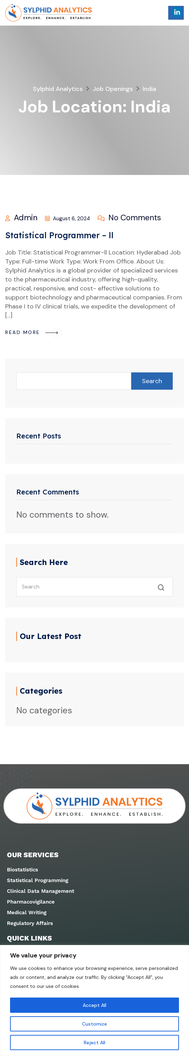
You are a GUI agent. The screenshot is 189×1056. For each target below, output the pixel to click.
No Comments (129, 217)
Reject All (94, 1042)
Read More (33, 332)
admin (21, 217)
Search (152, 381)
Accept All (94, 1005)
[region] (94, 1000)
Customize (94, 1024)
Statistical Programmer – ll (59, 235)
